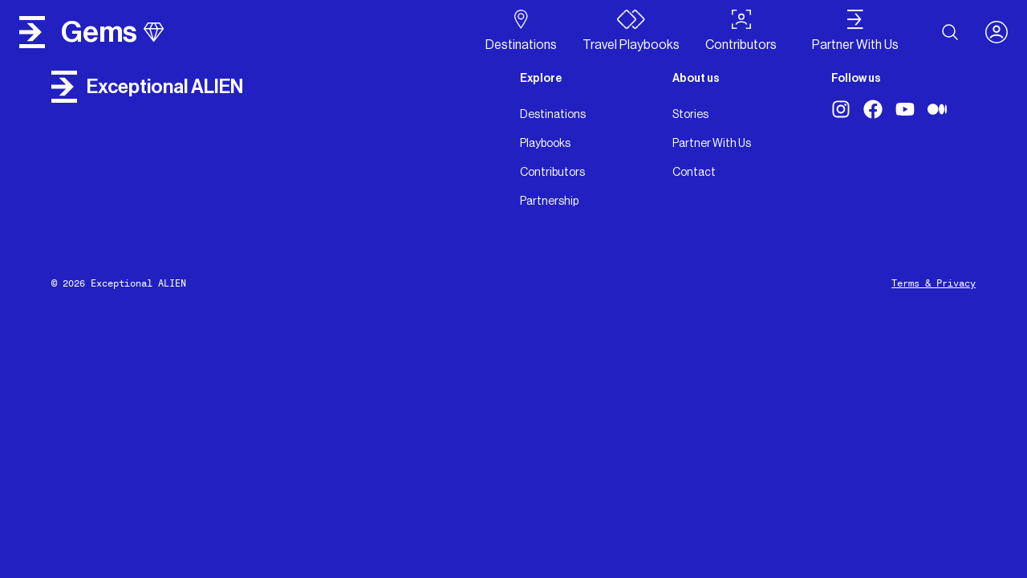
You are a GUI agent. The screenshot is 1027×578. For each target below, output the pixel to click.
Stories (690, 114)
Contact (694, 171)
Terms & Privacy (933, 283)
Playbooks (545, 142)
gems (112, 32)
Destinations (553, 114)
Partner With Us (711, 142)
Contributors (552, 171)
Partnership (549, 200)
